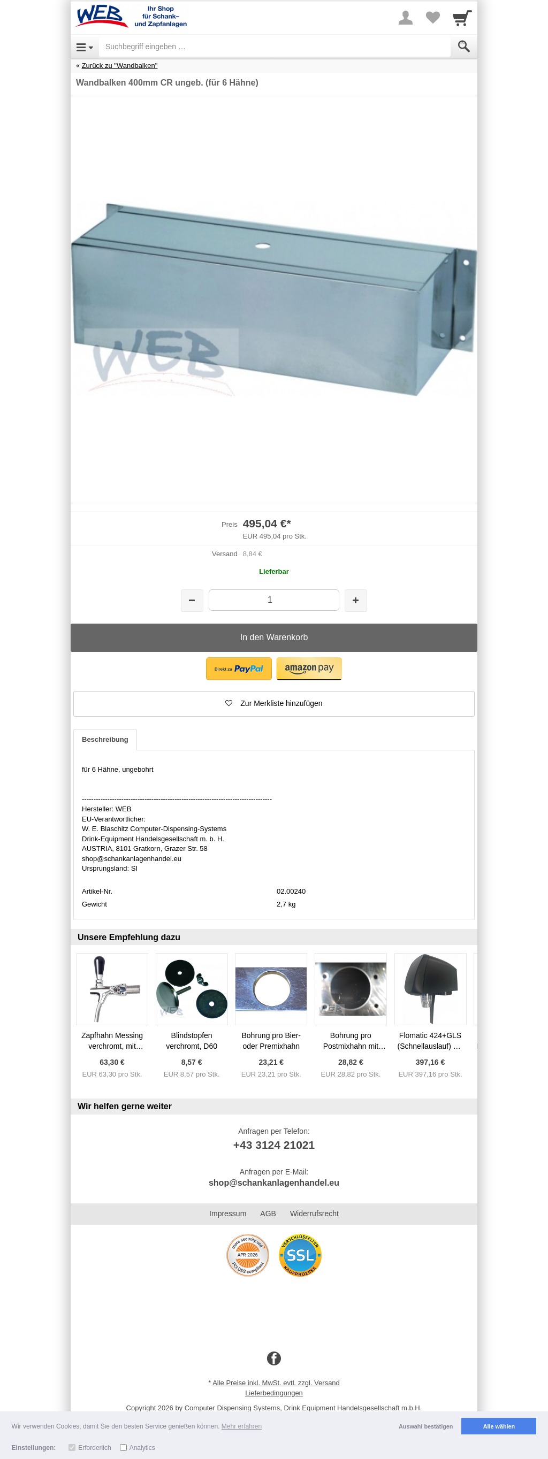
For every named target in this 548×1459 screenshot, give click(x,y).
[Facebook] (274, 1359)
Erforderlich (94, 1448)
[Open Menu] (84, 46)
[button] (239, 668)
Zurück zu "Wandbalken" (120, 66)
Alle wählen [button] (499, 1426)
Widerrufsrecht (314, 1213)
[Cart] (462, 17)
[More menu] (405, 17)
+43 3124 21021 (274, 1145)
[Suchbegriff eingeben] (275, 46)
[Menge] (274, 599)
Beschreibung (105, 739)
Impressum (227, 1213)
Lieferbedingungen (274, 1393)
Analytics (142, 1448)
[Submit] (464, 46)
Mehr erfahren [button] (242, 1426)
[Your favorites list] (432, 17)
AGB (268, 1213)
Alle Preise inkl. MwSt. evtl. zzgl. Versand (276, 1383)
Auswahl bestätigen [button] (426, 1426)
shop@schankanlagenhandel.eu (274, 1182)
